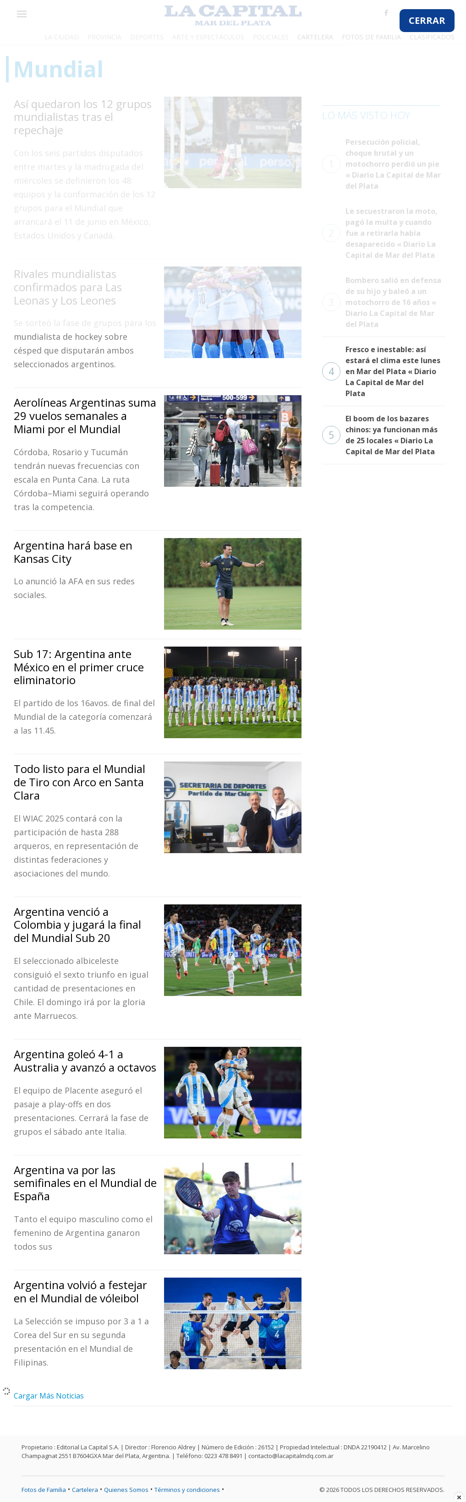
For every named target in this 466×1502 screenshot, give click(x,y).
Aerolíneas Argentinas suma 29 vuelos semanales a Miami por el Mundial (85, 415)
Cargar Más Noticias (49, 1396)
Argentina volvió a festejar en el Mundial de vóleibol (80, 1291)
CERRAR (427, 20)
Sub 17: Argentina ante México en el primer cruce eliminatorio (79, 667)
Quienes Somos (126, 1490)
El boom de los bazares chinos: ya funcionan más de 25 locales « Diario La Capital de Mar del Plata (380, 435)
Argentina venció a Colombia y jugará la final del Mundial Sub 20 (77, 925)
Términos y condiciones (187, 1490)
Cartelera (85, 1490)
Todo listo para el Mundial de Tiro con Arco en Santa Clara (79, 782)
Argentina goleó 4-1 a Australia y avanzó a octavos (85, 1060)
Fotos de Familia (44, 1490)
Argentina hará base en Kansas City (73, 552)
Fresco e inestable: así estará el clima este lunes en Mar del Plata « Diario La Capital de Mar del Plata (381, 371)
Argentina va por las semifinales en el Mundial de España (85, 1183)
